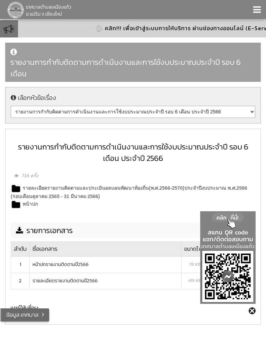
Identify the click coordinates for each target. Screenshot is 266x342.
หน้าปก (30, 204)
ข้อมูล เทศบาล (22, 314)
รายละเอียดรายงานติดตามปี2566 (65, 280)
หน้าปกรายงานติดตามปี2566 (61, 264)
